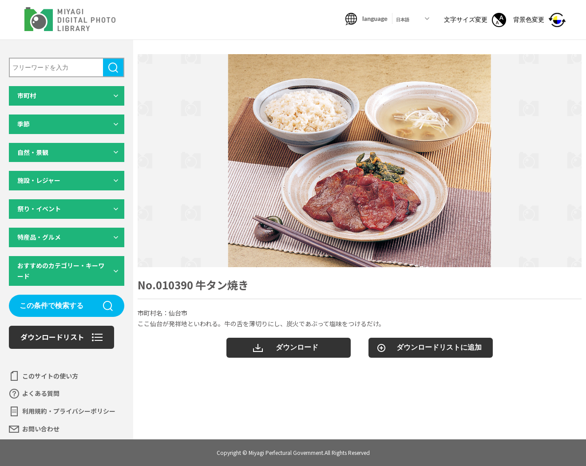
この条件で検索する (51, 305)
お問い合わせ (40, 428)
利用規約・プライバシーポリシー (68, 411)
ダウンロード (297, 347)
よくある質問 (40, 393)
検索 (113, 67)
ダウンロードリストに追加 (439, 347)
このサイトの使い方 (50, 375)
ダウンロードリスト (52, 337)
